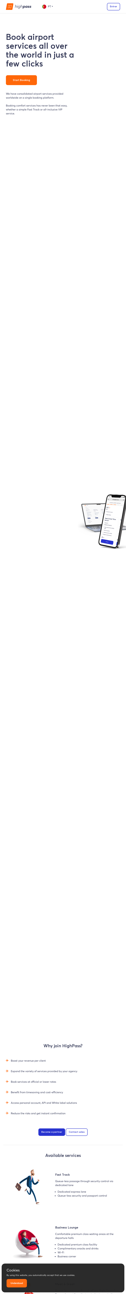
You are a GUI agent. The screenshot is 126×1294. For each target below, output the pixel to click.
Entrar (113, 6)
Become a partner (51, 1132)
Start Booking (21, 80)
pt (46, 7)
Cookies (13, 1270)
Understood (16, 1283)
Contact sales (77, 1132)
